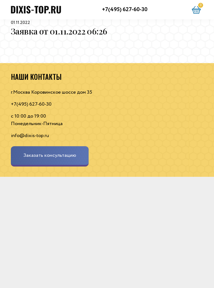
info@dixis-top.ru (30, 135)
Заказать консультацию (49, 155)
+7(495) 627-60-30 (124, 10)
